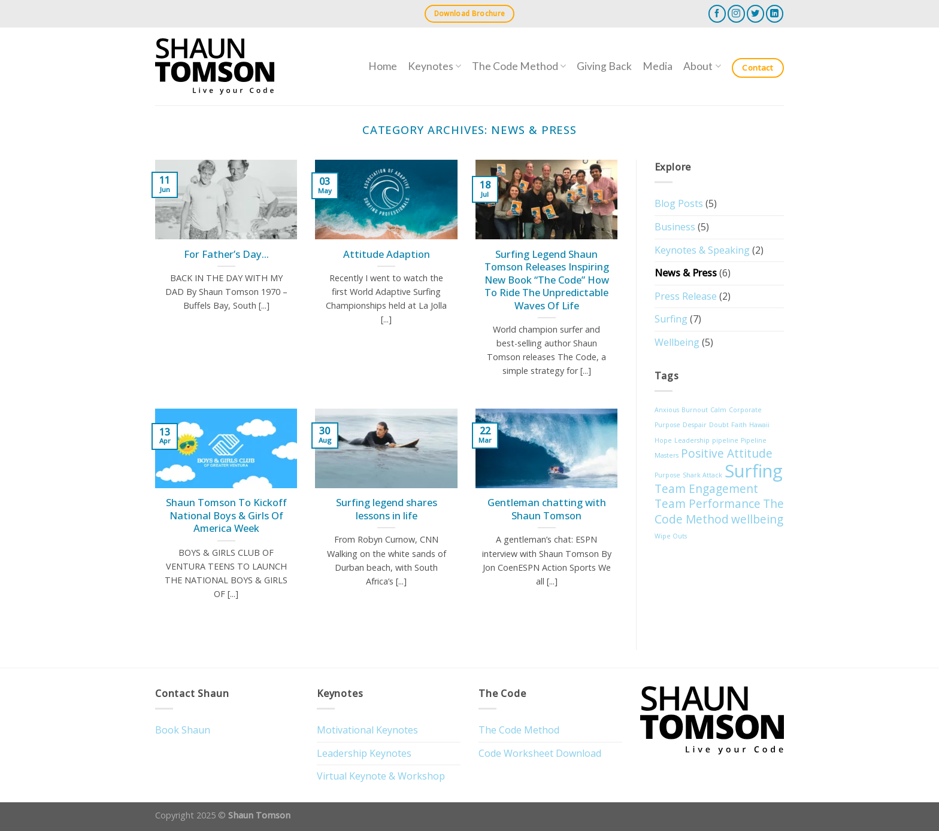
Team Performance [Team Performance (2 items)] (708, 504)
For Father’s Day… (226, 254)
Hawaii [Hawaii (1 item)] (759, 425)
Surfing (671, 318)
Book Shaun (182, 729)
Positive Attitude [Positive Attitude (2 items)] (727, 453)
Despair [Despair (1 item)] (695, 425)
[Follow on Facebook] (717, 13)
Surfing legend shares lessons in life (386, 509)
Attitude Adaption (386, 254)
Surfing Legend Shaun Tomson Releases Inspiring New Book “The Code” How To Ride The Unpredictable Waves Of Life (546, 280)
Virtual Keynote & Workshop (381, 776)
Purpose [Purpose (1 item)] (667, 475)
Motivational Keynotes (367, 729)
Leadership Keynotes (364, 753)
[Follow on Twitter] (755, 13)
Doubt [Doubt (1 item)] (719, 425)
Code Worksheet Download (539, 753)
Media (658, 66)
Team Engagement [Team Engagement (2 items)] (706, 489)
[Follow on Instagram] (736, 13)
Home (382, 66)
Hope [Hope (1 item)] (663, 440)
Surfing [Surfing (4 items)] (754, 471)
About (701, 66)
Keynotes (434, 66)
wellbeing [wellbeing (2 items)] (757, 519)
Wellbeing (677, 342)
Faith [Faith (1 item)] (739, 425)
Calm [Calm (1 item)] (718, 410)
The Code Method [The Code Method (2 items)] (719, 511)
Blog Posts (679, 203)
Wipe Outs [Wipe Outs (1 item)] (671, 536)
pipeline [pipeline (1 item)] (725, 440)
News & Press (686, 272)
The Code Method (519, 66)
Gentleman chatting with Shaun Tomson (546, 509)
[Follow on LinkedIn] (774, 13)
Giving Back (604, 66)
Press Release (686, 296)
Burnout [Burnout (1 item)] (694, 410)
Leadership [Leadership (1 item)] (692, 440)
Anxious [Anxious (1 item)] (667, 410)
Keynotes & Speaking (702, 250)
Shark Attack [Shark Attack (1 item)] (702, 475)
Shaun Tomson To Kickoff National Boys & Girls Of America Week (226, 515)
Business (675, 226)
